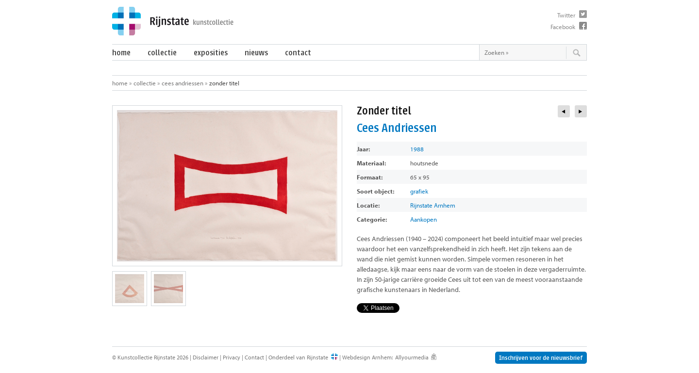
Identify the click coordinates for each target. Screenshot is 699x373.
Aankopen (423, 219)
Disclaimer (205, 357)
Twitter (566, 15)
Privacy (231, 357)
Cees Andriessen (182, 83)
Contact (298, 53)
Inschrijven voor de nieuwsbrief (541, 358)
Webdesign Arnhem (367, 357)
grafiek (419, 191)
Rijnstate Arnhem (432, 205)
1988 (417, 149)
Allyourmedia (412, 357)
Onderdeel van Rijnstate (298, 357)
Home (121, 53)
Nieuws (256, 53)
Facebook (562, 27)
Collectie (162, 53)
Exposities (211, 53)
